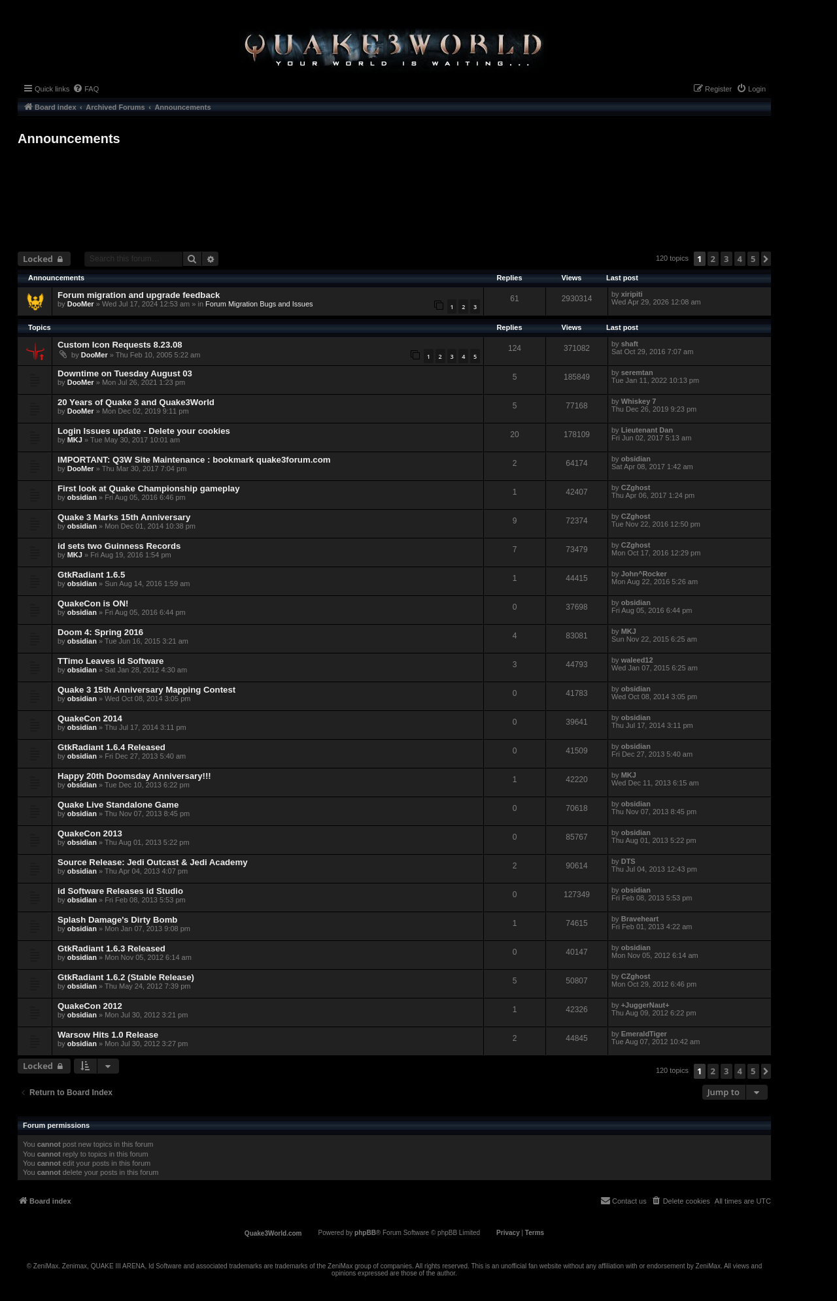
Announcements (69, 138)
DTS (628, 861)
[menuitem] (86, 89)
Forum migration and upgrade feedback (139, 295)
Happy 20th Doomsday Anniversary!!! (134, 776)
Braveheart (639, 919)
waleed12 (637, 660)
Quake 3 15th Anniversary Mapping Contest (146, 690)
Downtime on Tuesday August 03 (125, 373)
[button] (766, 259)
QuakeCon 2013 (90, 833)
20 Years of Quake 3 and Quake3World (136, 402)
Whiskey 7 (639, 401)
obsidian (636, 459)
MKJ (74, 440)
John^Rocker (644, 574)
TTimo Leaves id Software (110, 661)
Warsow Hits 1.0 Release (108, 1035)
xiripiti (632, 294)
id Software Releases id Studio (120, 891)
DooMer (80, 304)
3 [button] (726, 259)
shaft (629, 344)
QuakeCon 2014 (90, 718)
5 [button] (753, 259)
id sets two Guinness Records (119, 546)
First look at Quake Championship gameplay (148, 488)
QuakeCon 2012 (90, 1006)
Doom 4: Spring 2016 (100, 632)
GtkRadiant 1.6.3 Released (111, 948)
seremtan (637, 372)
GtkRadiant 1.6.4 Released (111, 747)
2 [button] (713, 259)
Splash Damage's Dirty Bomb (117, 920)
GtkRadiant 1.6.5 (91, 575)
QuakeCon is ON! (93, 603)
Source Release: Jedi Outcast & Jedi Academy (153, 862)
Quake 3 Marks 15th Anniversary (124, 517)
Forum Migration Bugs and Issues (259, 304)
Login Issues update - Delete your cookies (144, 431)
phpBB (365, 1232)
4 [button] (740, 259)
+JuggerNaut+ (645, 1005)
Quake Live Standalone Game (118, 805)
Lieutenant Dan (647, 430)
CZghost (636, 487)
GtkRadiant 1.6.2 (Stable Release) (126, 977)
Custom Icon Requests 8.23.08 (120, 345)
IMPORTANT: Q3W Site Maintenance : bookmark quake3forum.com (194, 460)
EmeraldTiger (644, 1034)
